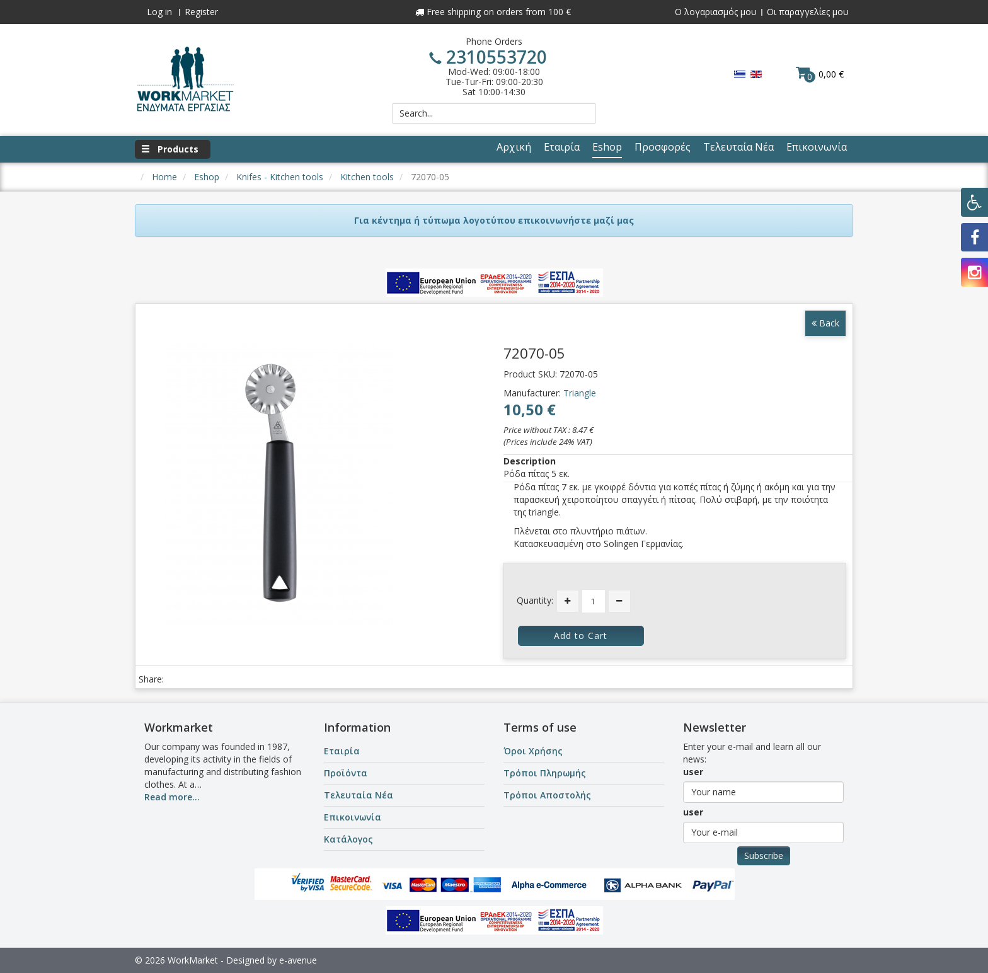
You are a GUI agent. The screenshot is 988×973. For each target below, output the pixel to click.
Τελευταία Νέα (358, 795)
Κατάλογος (348, 839)
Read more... (172, 797)
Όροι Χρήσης (533, 751)
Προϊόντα (345, 773)
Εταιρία (342, 751)
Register (201, 12)
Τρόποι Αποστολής (547, 795)
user (693, 772)
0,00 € (820, 74)
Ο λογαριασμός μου (716, 12)
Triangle (579, 393)
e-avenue (298, 960)
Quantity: (535, 600)
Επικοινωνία (352, 817)
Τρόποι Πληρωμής (544, 773)
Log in (159, 12)
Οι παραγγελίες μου (808, 12)
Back (825, 323)
